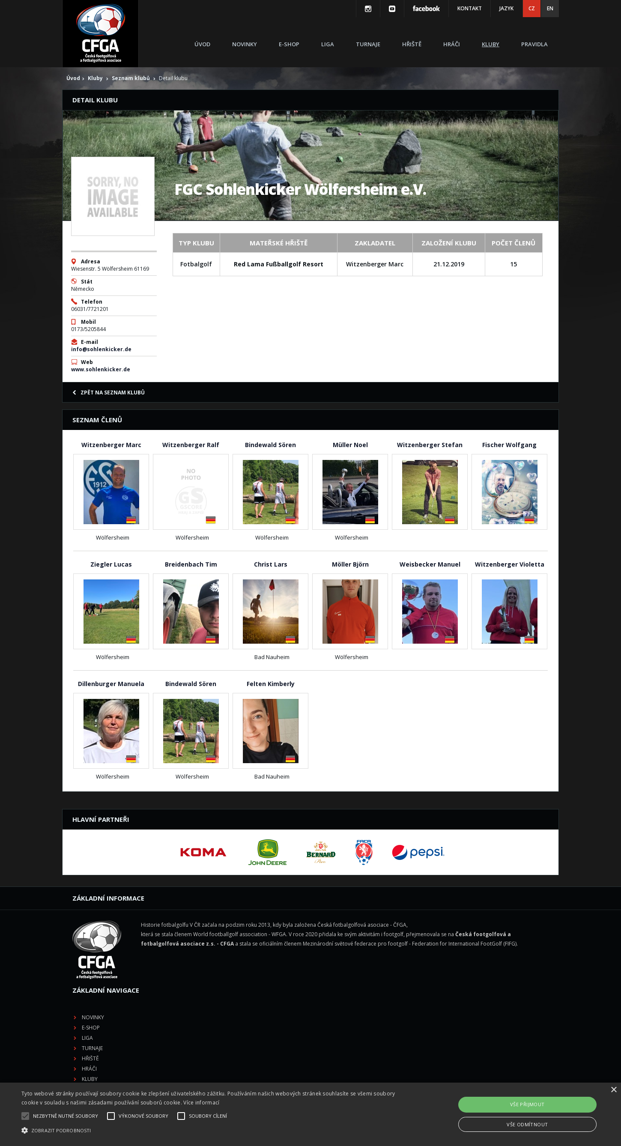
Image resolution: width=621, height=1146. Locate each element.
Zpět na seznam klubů (108, 392)
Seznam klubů (131, 78)
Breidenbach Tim (191, 564)
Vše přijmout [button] (527, 1104)
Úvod (202, 44)
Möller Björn (350, 564)
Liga (327, 44)
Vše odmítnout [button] (527, 1124)
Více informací (201, 1102)
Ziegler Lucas (111, 564)
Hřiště (411, 44)
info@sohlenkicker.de (101, 349)
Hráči (451, 44)
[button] (209, 1130)
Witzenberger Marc (111, 445)
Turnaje (368, 44)
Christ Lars (270, 564)
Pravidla (534, 44)
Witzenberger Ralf (190, 445)
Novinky (244, 44)
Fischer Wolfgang (509, 445)
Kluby (490, 44)
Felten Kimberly (271, 684)
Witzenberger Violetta (509, 564)
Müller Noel (350, 445)
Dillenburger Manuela (111, 684)
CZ (531, 8)
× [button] (613, 1090)
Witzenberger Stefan (430, 445)
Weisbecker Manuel (430, 564)
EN (550, 8)
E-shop (289, 44)
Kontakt (469, 8)
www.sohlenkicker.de (100, 369)
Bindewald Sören (270, 445)
